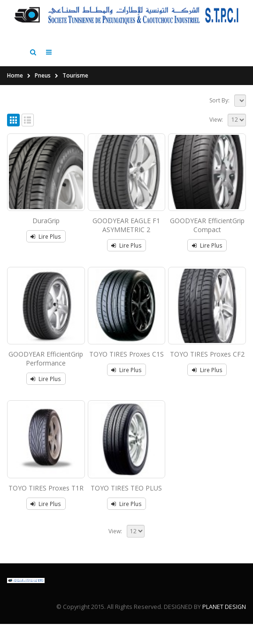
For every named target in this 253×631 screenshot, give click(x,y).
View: (216, 127)
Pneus (43, 82)
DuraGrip (46, 227)
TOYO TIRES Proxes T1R (46, 495)
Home (15, 82)
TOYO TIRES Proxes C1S (126, 361)
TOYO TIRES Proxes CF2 (207, 361)
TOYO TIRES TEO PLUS (126, 495)
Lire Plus (49, 243)
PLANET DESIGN (224, 614)
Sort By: (219, 107)
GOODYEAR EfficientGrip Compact (207, 232)
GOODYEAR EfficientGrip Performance (45, 365)
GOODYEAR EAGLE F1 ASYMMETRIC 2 (126, 232)
